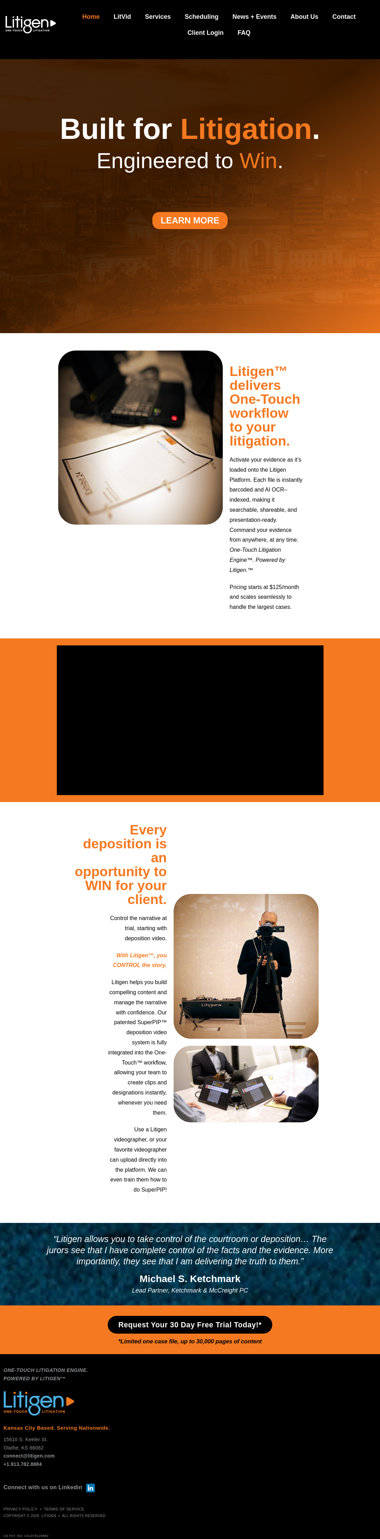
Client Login (206, 32)
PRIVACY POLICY (20, 1510)
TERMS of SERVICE (64, 1510)
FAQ (244, 32)
